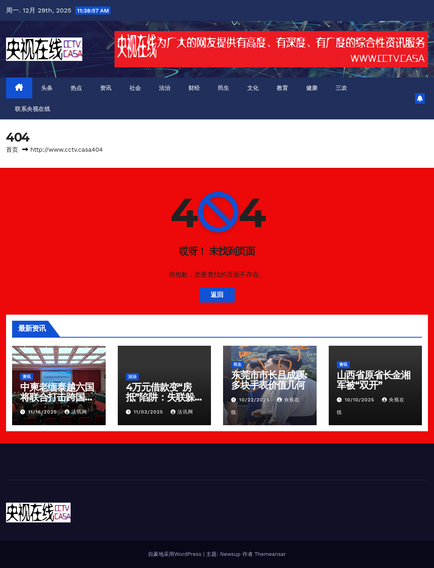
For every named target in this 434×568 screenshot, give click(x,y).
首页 (12, 149)
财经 (194, 88)
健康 (312, 88)
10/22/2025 (255, 400)
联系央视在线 (32, 109)
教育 (282, 88)
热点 (76, 88)
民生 (224, 88)
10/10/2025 (360, 400)
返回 (217, 295)
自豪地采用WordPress (175, 554)
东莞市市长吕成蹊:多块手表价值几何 (269, 380)
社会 (135, 88)
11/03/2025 (149, 412)
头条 (47, 88)
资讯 (106, 88)
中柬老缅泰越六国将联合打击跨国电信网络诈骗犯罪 (57, 397)
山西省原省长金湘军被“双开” (373, 380)
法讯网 (76, 412)
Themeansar (270, 554)
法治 (165, 88)
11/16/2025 (43, 412)
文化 (253, 88)
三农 (341, 88)
